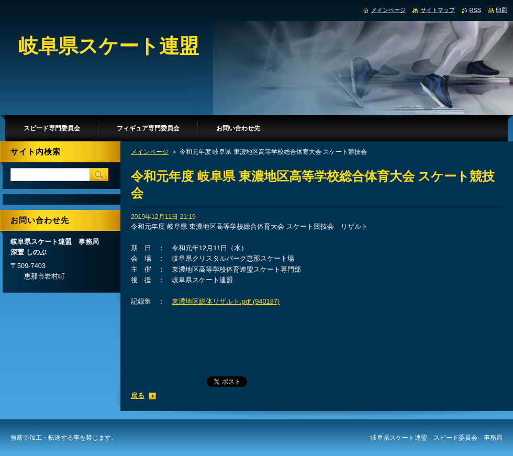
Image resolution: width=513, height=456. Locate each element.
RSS (475, 10)
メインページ (150, 152)
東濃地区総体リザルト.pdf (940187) (226, 301)
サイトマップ (437, 10)
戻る (137, 395)
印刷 (501, 10)
